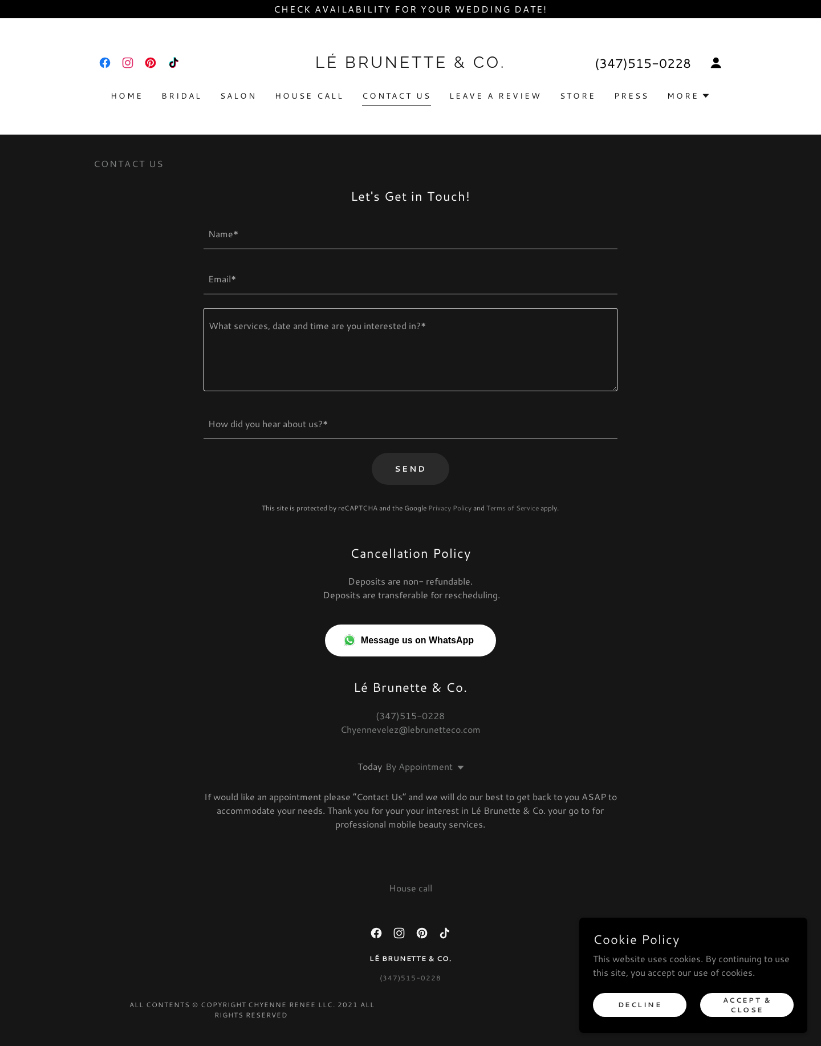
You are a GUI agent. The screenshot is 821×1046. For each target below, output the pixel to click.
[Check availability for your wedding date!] (410, 9)
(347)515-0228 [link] (643, 63)
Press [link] (631, 96)
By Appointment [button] (419, 766)
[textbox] (410, 233)
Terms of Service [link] (512, 508)
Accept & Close (747, 1004)
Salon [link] (238, 96)
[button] (716, 62)
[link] (105, 62)
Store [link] (578, 96)
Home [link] (127, 96)
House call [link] (309, 96)
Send (410, 469)
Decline (640, 1004)
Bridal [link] (181, 96)
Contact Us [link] (397, 96)
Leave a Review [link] (495, 96)
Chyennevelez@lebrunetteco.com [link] (410, 729)
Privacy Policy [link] (450, 508)
